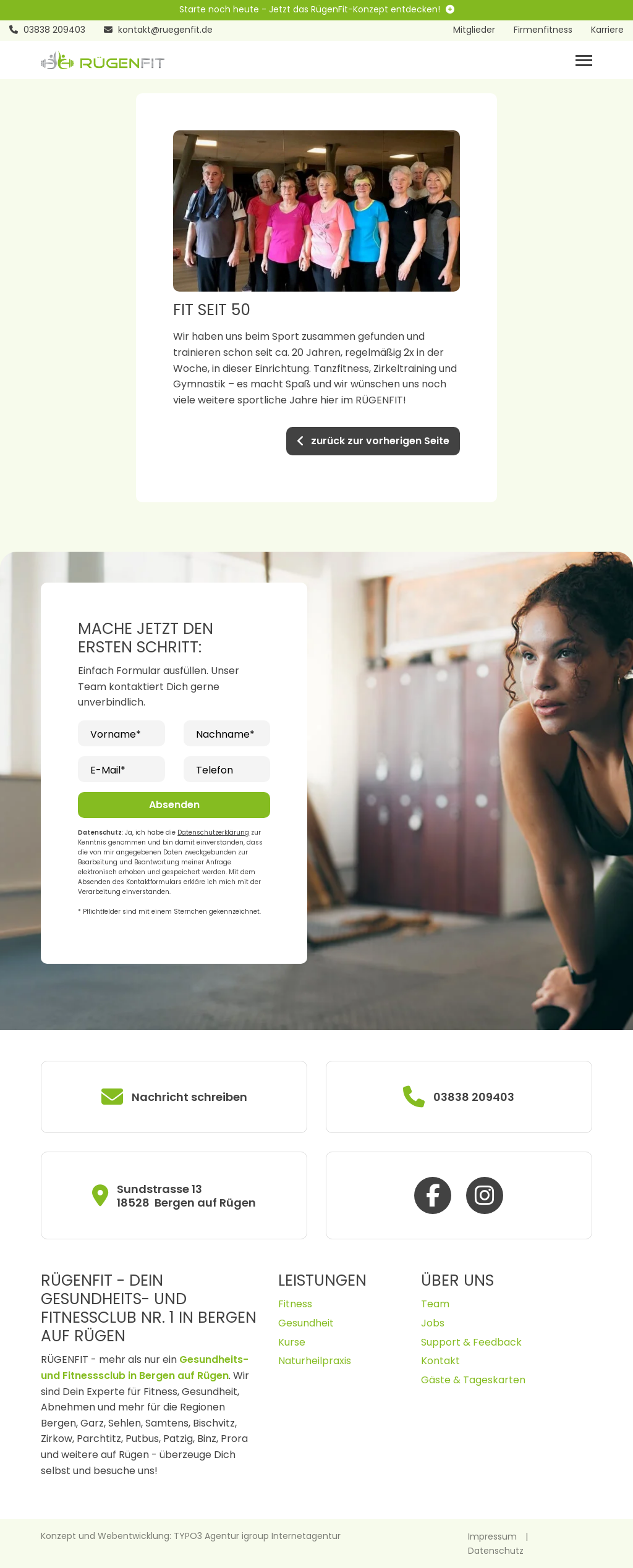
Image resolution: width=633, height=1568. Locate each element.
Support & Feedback (471, 1342)
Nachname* (225, 734)
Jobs (432, 1323)
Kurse (291, 1342)
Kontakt (440, 1361)
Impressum (492, 1536)
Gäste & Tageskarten (473, 1380)
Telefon (214, 770)
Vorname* (115, 734)
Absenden (174, 805)
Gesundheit (306, 1323)
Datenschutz (496, 1551)
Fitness (295, 1304)
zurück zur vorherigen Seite (373, 441)
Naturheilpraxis (314, 1361)
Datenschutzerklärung (213, 832)
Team (435, 1304)
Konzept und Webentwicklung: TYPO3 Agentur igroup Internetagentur (191, 1536)
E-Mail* (107, 770)
